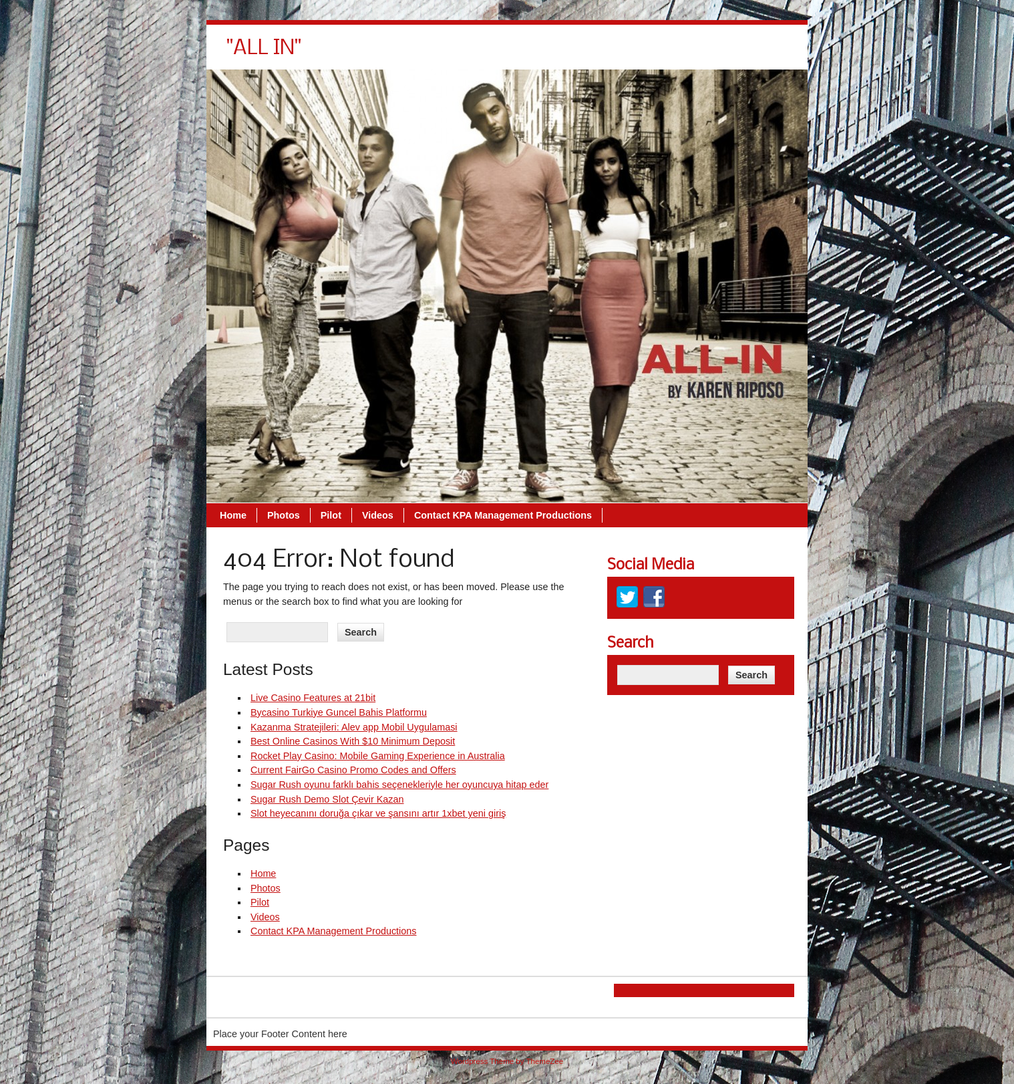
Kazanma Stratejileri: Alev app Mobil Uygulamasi (354, 727)
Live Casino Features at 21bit (312, 697)
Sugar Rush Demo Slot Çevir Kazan (327, 799)
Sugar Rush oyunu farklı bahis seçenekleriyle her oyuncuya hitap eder (399, 784)
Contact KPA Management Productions (691, 53)
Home (421, 53)
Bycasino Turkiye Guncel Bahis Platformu (338, 712)
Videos (566, 53)
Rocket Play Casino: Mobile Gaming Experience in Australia (377, 756)
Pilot (519, 53)
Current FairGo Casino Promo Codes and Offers (353, 770)
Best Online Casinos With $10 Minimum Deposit (352, 741)
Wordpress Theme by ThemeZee (507, 1061)
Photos (472, 53)
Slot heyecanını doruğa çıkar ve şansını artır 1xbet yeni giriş (378, 813)
